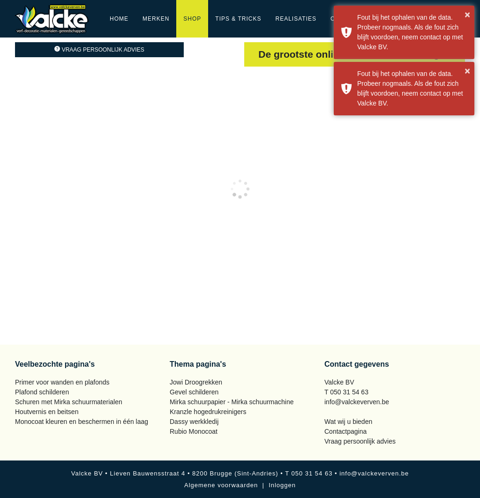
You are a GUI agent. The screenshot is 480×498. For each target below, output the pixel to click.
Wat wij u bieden (348, 421)
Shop (192, 18)
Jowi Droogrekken (196, 382)
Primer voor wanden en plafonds (62, 382)
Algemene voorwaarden (221, 485)
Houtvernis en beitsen (46, 411)
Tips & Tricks (238, 18)
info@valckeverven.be (356, 402)
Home (119, 18)
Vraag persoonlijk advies (99, 49)
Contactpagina (345, 431)
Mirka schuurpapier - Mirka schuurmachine (232, 402)
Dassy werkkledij (194, 421)
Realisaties (296, 18)
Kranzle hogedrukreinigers (208, 411)
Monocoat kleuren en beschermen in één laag (81, 421)
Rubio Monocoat (194, 431)
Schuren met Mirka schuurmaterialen (68, 402)
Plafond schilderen (42, 392)
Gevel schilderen (194, 392)
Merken (155, 18)
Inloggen (282, 485)
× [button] (467, 14)
